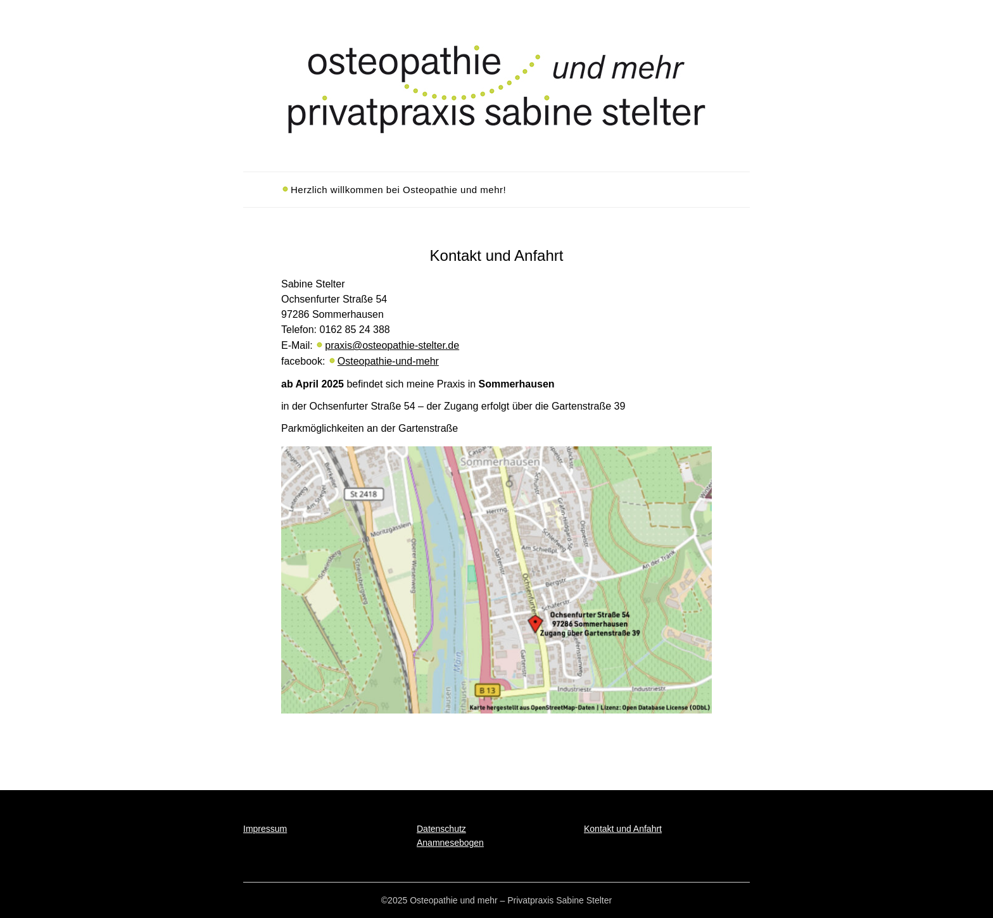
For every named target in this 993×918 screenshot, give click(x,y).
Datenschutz (441, 829)
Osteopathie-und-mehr (388, 361)
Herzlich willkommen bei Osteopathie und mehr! (398, 189)
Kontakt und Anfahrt (623, 829)
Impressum (265, 829)
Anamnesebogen (450, 843)
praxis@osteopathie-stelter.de (392, 345)
